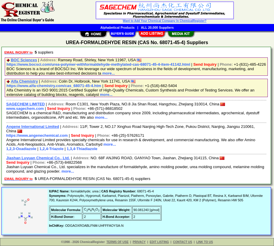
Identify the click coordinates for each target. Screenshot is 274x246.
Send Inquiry (205, 64)
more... (108, 73)
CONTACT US (182, 242)
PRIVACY (139, 242)
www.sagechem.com (25, 108)
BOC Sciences (24, 60)
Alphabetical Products (117, 27)
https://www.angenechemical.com (37, 135)
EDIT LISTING (159, 242)
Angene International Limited (32, 126)
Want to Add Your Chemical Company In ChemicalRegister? (164, 20)
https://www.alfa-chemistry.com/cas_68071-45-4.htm (53, 85)
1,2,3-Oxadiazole (21, 149)
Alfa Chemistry (24, 81)
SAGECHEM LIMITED (25, 104)
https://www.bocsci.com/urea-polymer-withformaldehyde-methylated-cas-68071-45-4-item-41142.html (98, 64)
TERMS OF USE (117, 242)
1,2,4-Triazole (52, 149)
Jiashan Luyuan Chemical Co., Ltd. (38, 158)
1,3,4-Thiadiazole (82, 149)
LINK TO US (204, 242)
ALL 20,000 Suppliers (157, 27)
